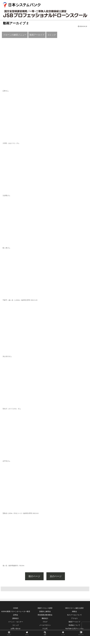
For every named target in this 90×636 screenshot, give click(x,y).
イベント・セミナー (15, 622)
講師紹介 (15, 618)
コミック (51, 35)
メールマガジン (45, 625)
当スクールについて (74, 615)
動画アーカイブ (37, 35)
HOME (15, 608)
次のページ (56, 576)
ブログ (45, 622)
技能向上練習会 (45, 611)
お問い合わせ (16, 628)
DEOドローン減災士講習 (74, 608)
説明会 (15, 615)
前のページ (34, 576)
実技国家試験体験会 (45, 615)
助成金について (74, 625)
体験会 (74, 611)
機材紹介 (45, 618)
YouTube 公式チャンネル (74, 628)
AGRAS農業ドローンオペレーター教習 (15, 611)
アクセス (74, 618)
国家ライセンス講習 (45, 608)
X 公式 (45, 628)
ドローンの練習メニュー (14, 35)
